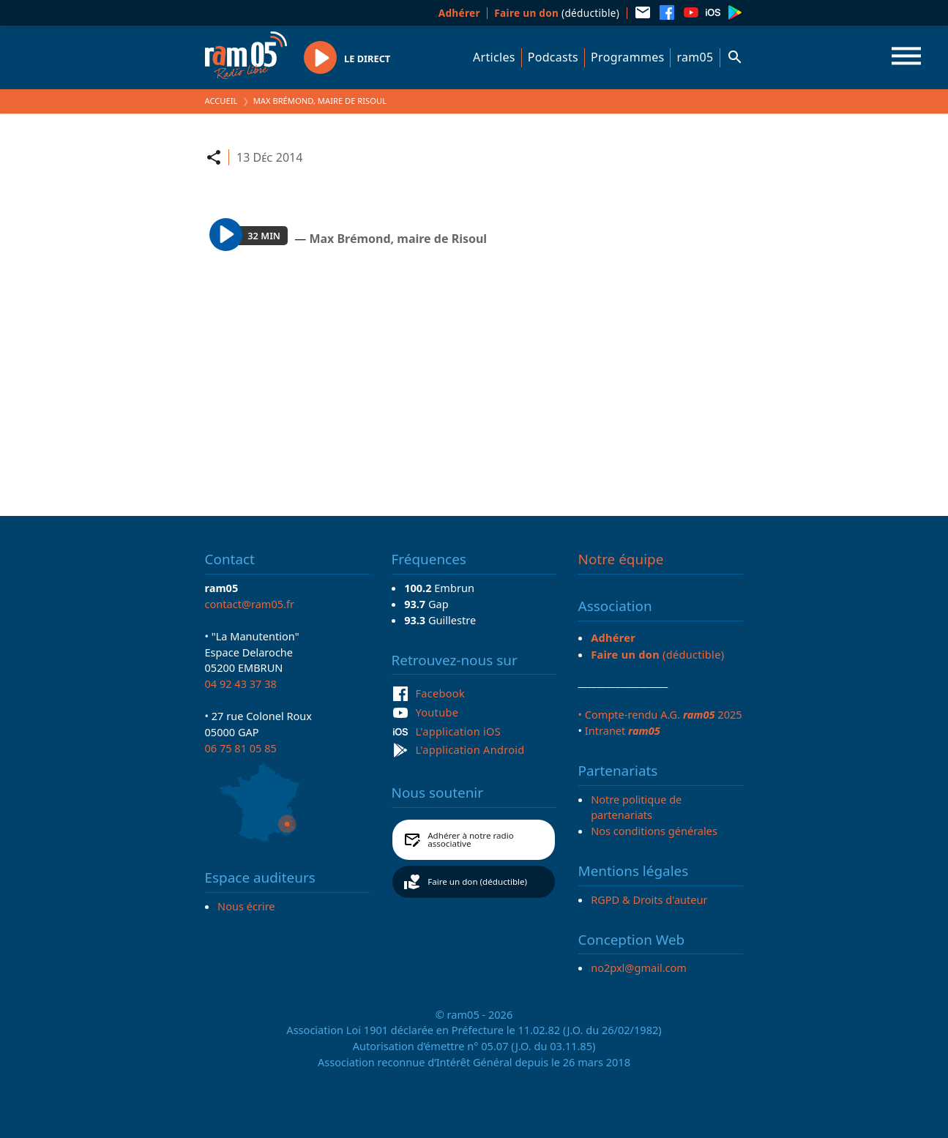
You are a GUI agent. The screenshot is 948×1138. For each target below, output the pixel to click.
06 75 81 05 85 (241, 748)
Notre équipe (621, 559)
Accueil (221, 100)
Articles (494, 57)
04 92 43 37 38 (241, 683)
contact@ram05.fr (250, 603)
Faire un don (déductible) (477, 881)
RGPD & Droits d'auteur (649, 899)
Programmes (627, 57)
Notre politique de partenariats (636, 807)
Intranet (622, 730)
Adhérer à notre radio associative (471, 840)
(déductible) (556, 13)
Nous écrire (246, 906)
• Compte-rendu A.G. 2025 (660, 714)
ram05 (694, 57)
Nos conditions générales (654, 830)
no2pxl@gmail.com (639, 967)
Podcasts (553, 57)
